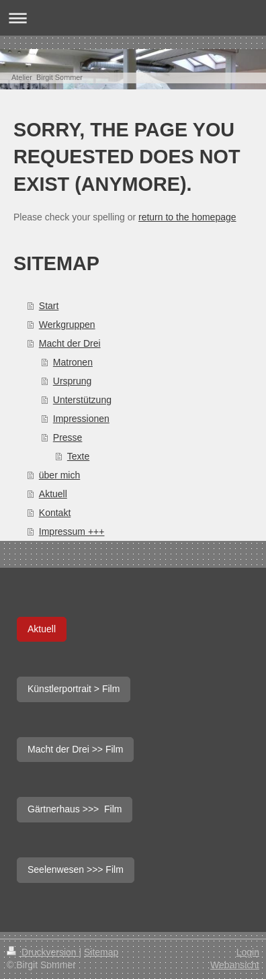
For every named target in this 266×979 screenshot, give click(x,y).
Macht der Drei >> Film (75, 749)
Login (247, 952)
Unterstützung (82, 399)
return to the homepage (187, 217)
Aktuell (53, 493)
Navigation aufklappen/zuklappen (133, 17)
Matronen (73, 362)
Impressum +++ (72, 531)
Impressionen (81, 418)
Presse (68, 437)
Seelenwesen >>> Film (76, 869)
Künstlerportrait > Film (74, 688)
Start (49, 305)
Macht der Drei (70, 343)
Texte (78, 456)
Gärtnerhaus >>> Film (75, 809)
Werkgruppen (67, 324)
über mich (59, 475)
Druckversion (43, 952)
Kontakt (55, 512)
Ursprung (72, 381)
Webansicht (234, 965)
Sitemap (101, 952)
